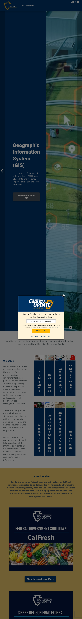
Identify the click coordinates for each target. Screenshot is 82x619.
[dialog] (41, 317)
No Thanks (34, 336)
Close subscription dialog (63, 295)
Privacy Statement (52, 327)
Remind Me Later (46, 336)
